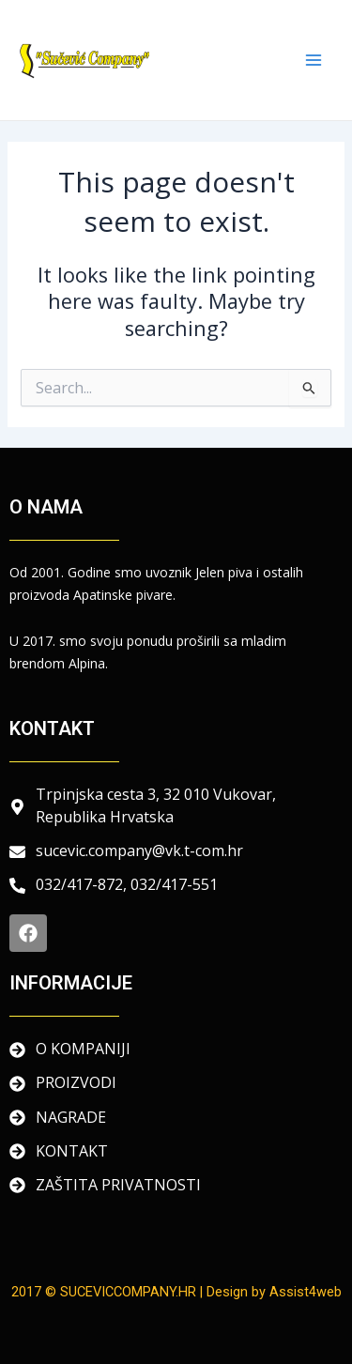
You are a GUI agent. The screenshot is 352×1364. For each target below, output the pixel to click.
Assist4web (305, 1291)
